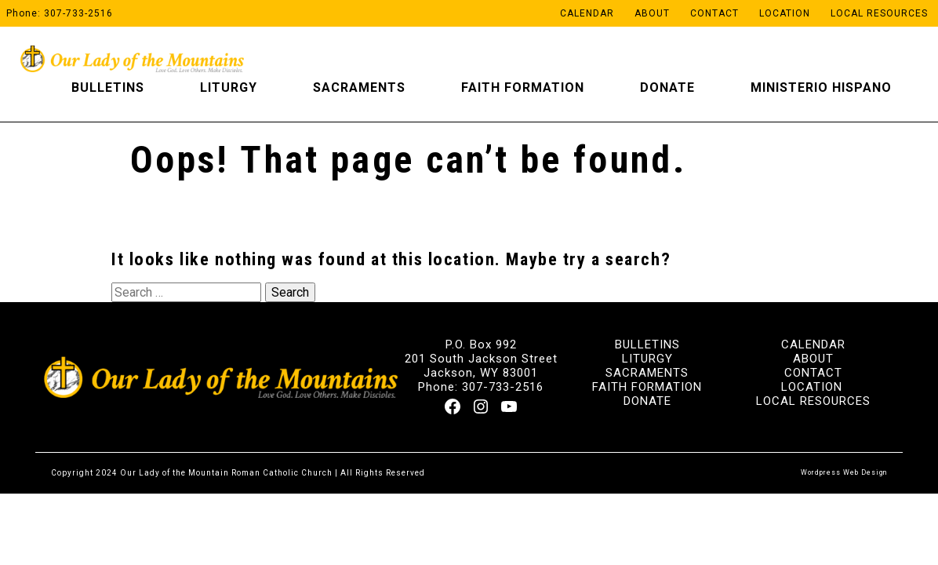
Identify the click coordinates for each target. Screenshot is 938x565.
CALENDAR (813, 344)
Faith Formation (522, 87)
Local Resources (879, 13)
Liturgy (228, 87)
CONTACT (813, 373)
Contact (714, 13)
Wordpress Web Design (844, 472)
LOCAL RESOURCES (813, 401)
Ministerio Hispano (821, 87)
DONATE (647, 401)
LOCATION (811, 387)
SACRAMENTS (647, 373)
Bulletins (107, 87)
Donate (667, 87)
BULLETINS (647, 344)
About (652, 13)
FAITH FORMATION (647, 387)
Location (784, 13)
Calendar (587, 13)
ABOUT (813, 359)
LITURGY (647, 359)
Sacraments (359, 87)
